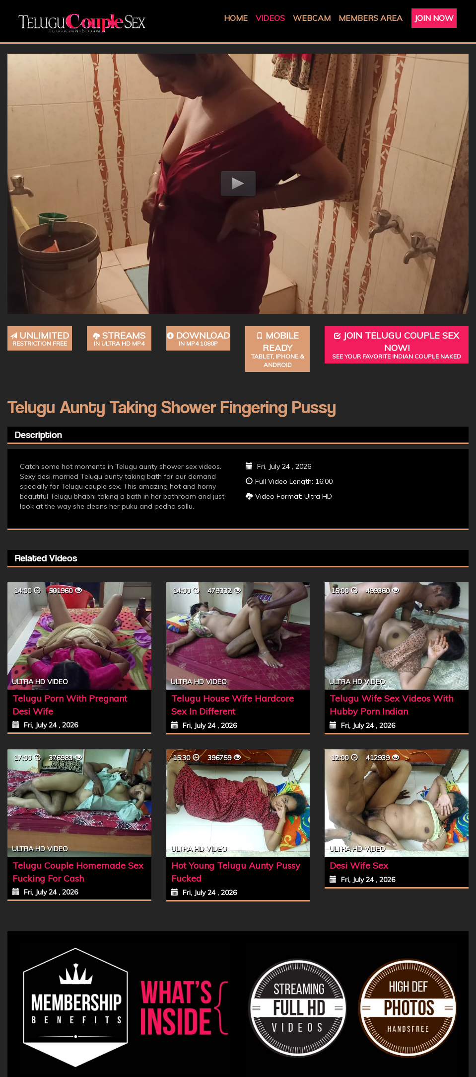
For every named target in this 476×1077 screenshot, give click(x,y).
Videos (270, 18)
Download (198, 339)
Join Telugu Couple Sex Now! (397, 345)
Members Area (371, 18)
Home (236, 18)
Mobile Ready (277, 349)
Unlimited (39, 339)
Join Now (434, 18)
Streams (119, 339)
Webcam (312, 18)
